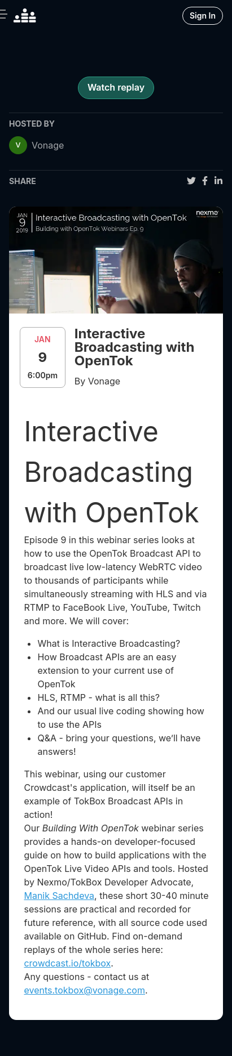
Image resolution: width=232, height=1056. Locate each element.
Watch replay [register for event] (116, 87)
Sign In (203, 15)
